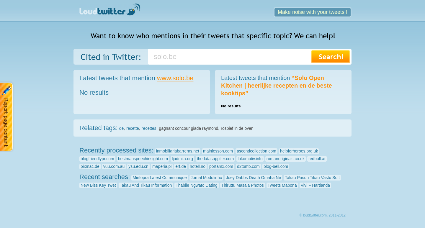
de (121, 128)
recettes (149, 128)
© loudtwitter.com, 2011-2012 (323, 215)
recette (132, 128)
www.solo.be (175, 78)
